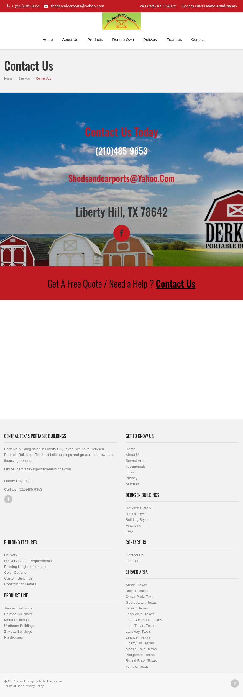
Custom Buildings (18, 578)
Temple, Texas (137, 666)
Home (47, 39)
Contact (197, 39)
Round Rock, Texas (141, 660)
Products (95, 39)
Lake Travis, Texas (140, 626)
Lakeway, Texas (138, 631)
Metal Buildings (16, 620)
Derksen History (138, 508)
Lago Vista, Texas (140, 614)
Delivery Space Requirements (28, 561)
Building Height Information (25, 567)
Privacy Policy (34, 686)
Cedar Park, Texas (140, 596)
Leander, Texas (138, 637)
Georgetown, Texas (141, 602)
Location (132, 561)
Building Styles (137, 519)
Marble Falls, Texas (141, 649)
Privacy (132, 478)
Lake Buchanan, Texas (144, 620)
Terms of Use (13, 686)
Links (130, 472)
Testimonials (136, 466)
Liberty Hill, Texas (140, 643)
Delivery (150, 39)
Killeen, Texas (137, 608)
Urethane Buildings (19, 626)
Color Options (15, 572)
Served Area (136, 460)
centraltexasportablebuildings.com (39, 681)
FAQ (129, 531)
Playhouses (13, 637)
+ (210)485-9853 (23, 6)
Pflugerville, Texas (140, 655)
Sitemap (132, 484)
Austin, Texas (136, 585)
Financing (133, 525)
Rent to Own (123, 39)
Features (174, 39)
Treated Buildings (18, 608)
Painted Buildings (18, 614)
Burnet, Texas (137, 591)
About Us (70, 39)
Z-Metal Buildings (18, 631)
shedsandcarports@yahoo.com (73, 6)
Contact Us (175, 283)
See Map (25, 78)
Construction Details (20, 584)
